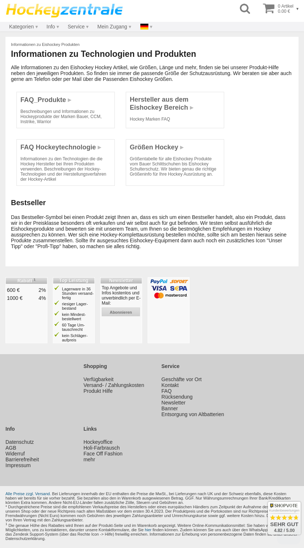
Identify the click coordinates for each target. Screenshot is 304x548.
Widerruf (15, 454)
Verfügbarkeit (98, 379)
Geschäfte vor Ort (181, 379)
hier (148, 530)
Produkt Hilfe (98, 391)
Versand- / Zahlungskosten (113, 385)
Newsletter (173, 403)
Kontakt (170, 385)
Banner (169, 408)
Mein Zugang (112, 27)
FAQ (166, 391)
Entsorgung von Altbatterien (192, 414)
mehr (89, 459)
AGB (10, 448)
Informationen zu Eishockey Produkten (45, 44)
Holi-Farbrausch (101, 448)
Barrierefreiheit (22, 459)
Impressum (18, 465)
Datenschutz (19, 442)
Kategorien (21, 27)
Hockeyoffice (98, 442)
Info (51, 27)
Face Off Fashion (102, 454)
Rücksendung (177, 397)
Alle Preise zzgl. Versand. (28, 494)
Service (76, 27)
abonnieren (121, 312)
